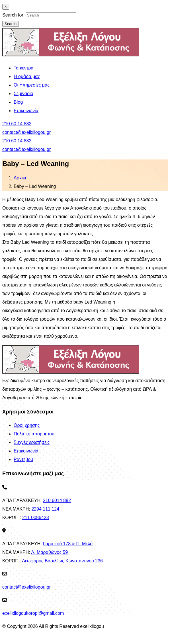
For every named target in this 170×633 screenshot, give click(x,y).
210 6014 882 (57, 500)
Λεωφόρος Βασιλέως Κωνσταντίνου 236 (62, 560)
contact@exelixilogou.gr (26, 132)
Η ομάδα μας (27, 76)
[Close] (5, 7)
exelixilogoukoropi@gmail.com (33, 613)
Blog (18, 102)
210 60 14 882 (16, 123)
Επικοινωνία (26, 110)
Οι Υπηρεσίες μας (32, 85)
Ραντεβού (23, 459)
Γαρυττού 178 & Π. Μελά (68, 543)
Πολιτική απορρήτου (34, 433)
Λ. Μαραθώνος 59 (49, 552)
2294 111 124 (45, 509)
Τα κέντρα (24, 67)
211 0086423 (35, 517)
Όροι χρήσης (27, 425)
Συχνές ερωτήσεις (32, 442)
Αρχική (21, 177)
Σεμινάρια (23, 93)
